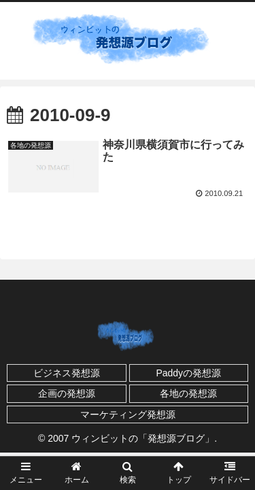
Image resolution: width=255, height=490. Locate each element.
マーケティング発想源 (127, 414)
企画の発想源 (66, 393)
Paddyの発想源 (188, 373)
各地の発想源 (188, 393)
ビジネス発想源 (66, 373)
